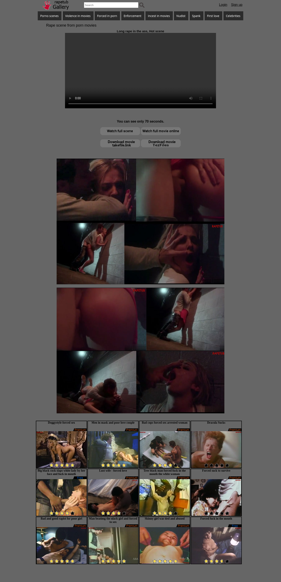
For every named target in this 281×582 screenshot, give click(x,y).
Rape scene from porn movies (71, 25)
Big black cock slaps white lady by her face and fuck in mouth (61, 472)
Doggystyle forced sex (61, 422)
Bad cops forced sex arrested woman (164, 422)
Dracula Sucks (216, 422)
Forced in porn (107, 16)
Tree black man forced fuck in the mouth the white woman (164, 472)
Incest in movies (159, 16)
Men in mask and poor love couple (112, 422)
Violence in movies (78, 16)
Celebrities (233, 16)
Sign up (236, 4)
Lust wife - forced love (113, 470)
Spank (196, 16)
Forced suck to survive (216, 470)
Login (223, 4)
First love (213, 16)
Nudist (180, 16)
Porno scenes (49, 16)
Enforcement (132, 16)
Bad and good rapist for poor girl (61, 518)
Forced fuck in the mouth (216, 518)
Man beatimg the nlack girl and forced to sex (113, 520)
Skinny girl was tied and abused (165, 518)
